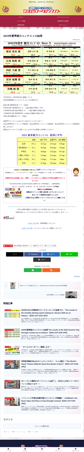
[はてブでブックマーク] (42, 254)
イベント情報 (8, 245)
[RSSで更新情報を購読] (44, 265)
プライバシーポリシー (56, 446)
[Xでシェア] (16, 254)
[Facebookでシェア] (29, 254)
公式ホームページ (26, 446)
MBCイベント (27, 245)
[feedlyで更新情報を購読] (40, 265)
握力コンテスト (38, 245)
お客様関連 (18, 245)
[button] (68, 254)
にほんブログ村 (33, 223)
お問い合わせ (44, 446)
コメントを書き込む (42, 421)
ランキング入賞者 (50, 245)
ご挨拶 (36, 446)
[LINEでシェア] (55, 254)
